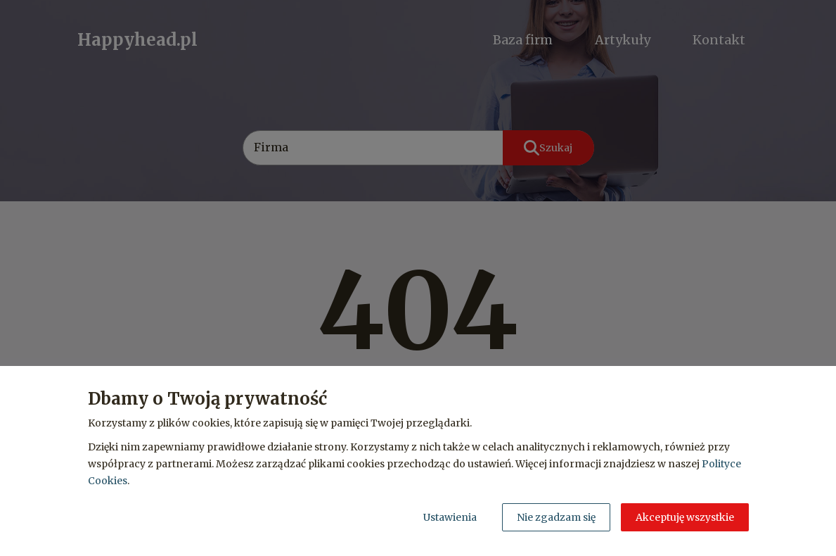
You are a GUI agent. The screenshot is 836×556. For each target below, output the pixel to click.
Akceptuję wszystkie (685, 517)
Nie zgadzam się (556, 517)
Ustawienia (450, 517)
